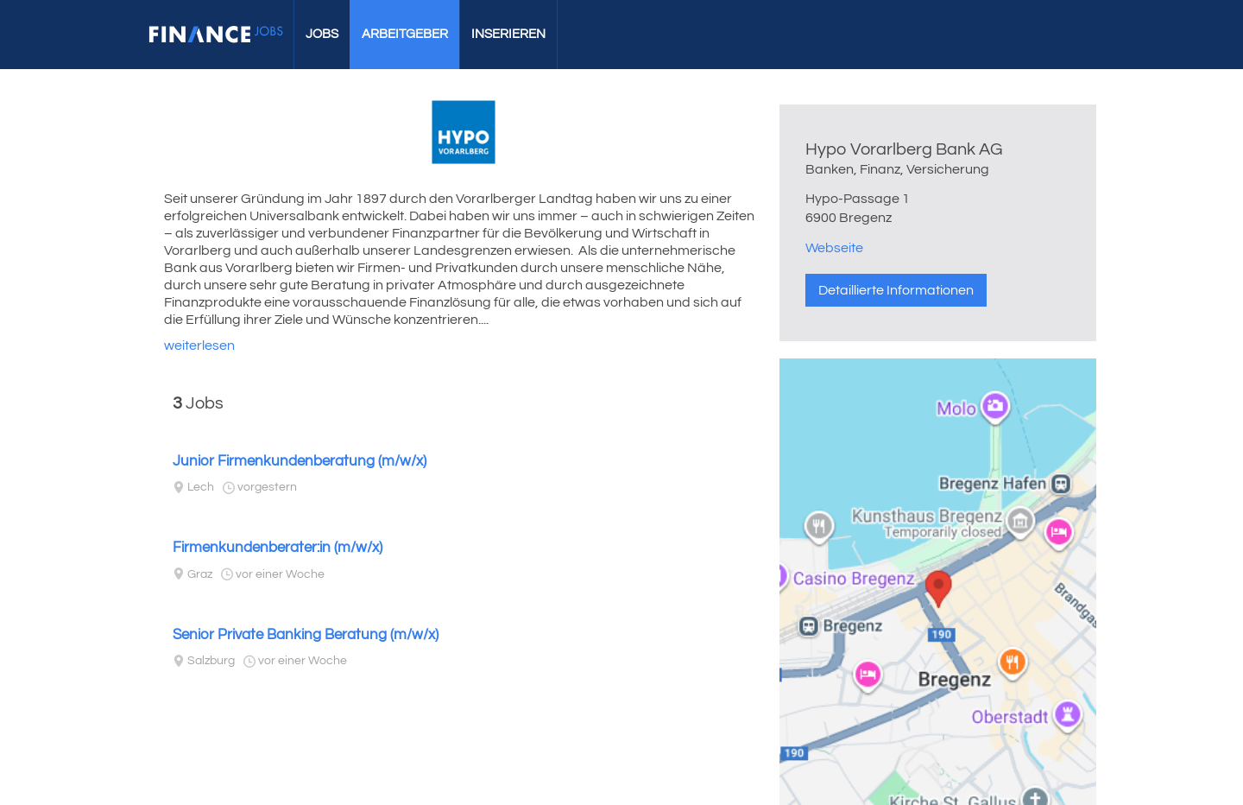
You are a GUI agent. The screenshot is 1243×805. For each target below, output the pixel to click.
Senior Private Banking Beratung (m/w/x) (306, 635)
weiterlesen (199, 345)
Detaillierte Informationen (896, 290)
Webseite (834, 248)
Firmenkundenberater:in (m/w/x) (277, 547)
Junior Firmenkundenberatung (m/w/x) (299, 461)
